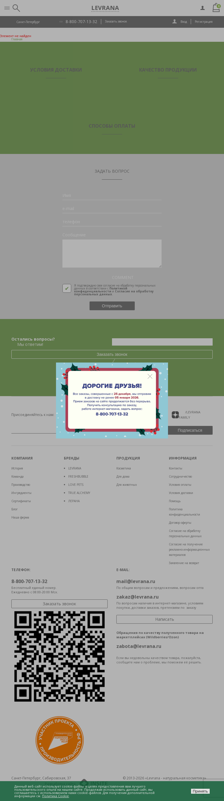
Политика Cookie (55, 796)
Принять (200, 791)
